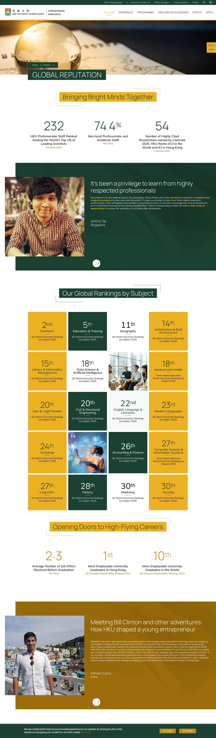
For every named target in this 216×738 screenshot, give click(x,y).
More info (85, 732)
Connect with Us (140, 2)
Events (197, 12)
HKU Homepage (113, 2)
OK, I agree (167, 731)
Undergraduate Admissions (56, 12)
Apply (209, 12)
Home (35, 65)
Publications (181, 2)
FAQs (195, 2)
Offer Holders (162, 2)
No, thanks (188, 731)
